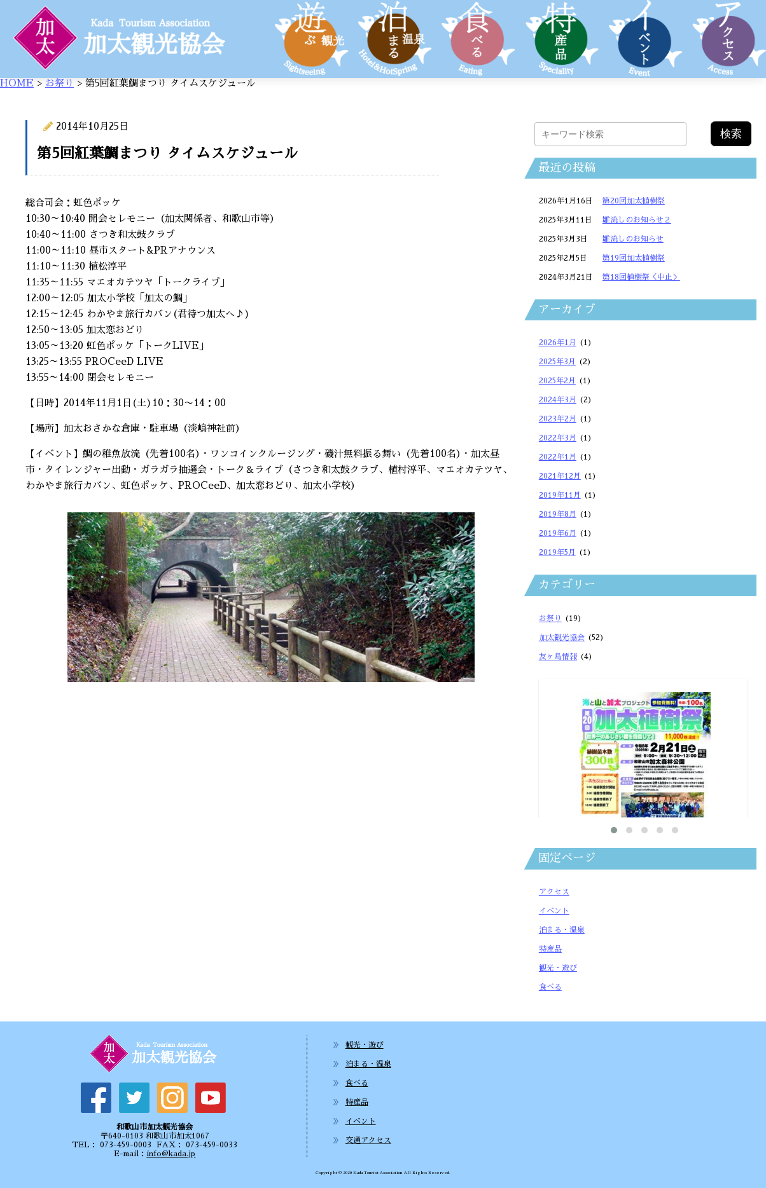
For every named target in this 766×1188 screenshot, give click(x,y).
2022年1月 (557, 457)
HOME (17, 83)
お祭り (59, 83)
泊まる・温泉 (562, 930)
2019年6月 (557, 533)
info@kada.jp (170, 1153)
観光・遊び (558, 968)
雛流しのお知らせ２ (636, 220)
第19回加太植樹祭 (633, 258)
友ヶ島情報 (558, 656)
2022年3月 (557, 438)
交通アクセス (368, 1140)
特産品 (550, 949)
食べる (550, 987)
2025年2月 (557, 381)
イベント (554, 911)
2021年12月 (560, 476)
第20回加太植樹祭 (633, 201)
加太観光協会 (562, 637)
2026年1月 (557, 342)
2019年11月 (560, 495)
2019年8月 (557, 514)
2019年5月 (557, 552)
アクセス (554, 892)
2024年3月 (557, 400)
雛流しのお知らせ (633, 239)
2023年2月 (557, 419)
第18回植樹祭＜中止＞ (641, 277)
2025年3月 (557, 361)
